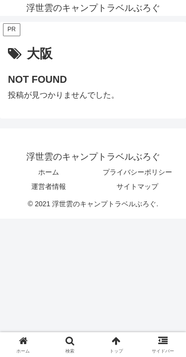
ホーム (48, 172)
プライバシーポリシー (137, 172)
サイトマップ (137, 186)
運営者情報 (48, 186)
